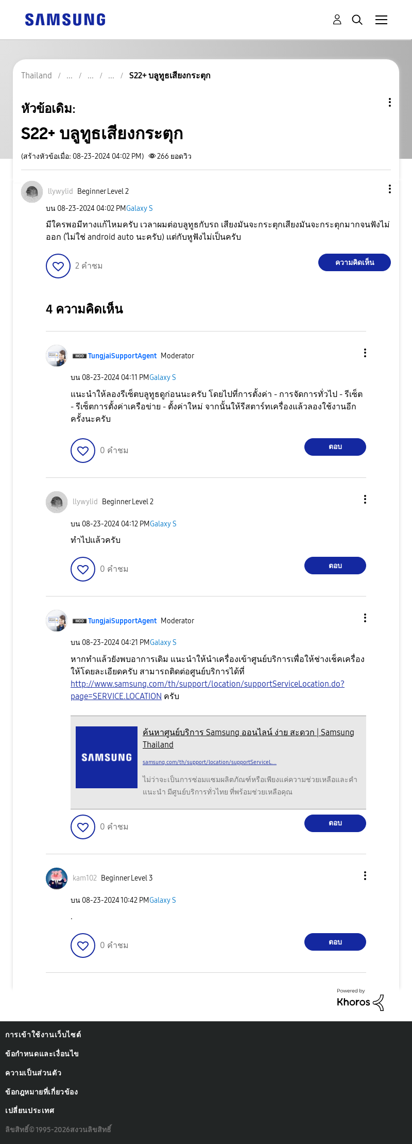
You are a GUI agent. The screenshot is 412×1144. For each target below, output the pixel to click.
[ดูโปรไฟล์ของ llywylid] (60, 191)
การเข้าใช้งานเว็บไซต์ (43, 1035)
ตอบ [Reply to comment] (335, 446)
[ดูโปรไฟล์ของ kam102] (85, 878)
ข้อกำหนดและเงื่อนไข (42, 1054)
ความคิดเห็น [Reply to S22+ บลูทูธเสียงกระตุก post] (354, 262)
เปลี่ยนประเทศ (30, 1110)
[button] (372, 189)
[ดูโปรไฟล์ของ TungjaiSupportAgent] (122, 356)
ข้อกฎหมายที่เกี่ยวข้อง (41, 1092)
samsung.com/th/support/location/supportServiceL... (210, 762)
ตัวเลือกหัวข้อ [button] (372, 102)
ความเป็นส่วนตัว (33, 1073)
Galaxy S (139, 208)
